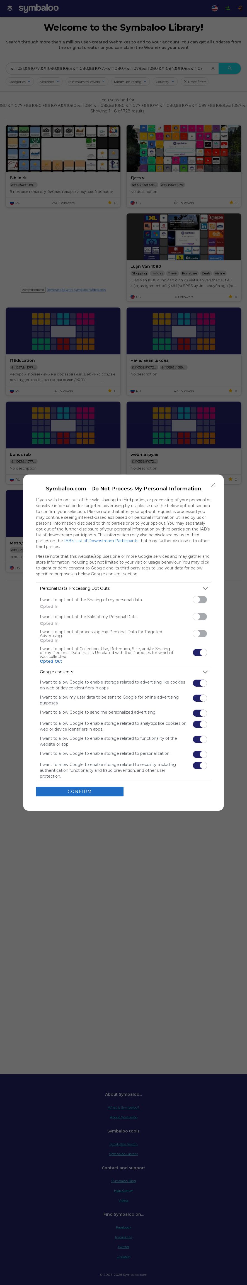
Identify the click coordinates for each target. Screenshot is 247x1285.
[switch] (200, 599)
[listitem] (123, 588)
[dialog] (123, 643)
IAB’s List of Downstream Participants (101, 540)
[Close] (213, 485)
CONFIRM (80, 791)
